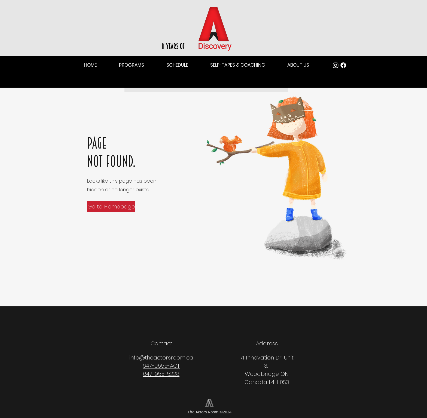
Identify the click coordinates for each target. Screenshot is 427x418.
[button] (97, 65)
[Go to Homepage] (111, 206)
